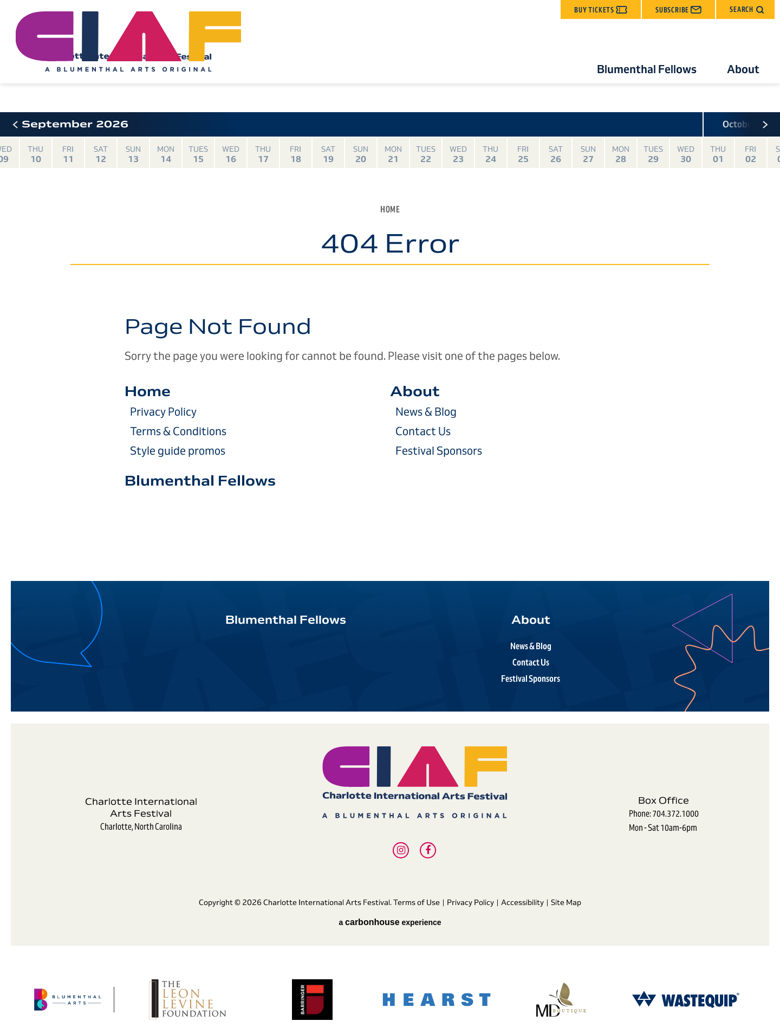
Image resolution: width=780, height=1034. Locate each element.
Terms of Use (416, 892)
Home (390, 209)
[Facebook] (428, 842)
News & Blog (426, 412)
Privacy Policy (163, 412)
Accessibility (522, 892)
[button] (745, 9)
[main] (390, 341)
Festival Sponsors (438, 451)
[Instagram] (401, 842)
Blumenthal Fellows (647, 69)
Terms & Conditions (178, 431)
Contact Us (423, 431)
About (743, 69)
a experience (390, 905)
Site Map (566, 892)
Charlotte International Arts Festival (135, 56)
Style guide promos (177, 451)
